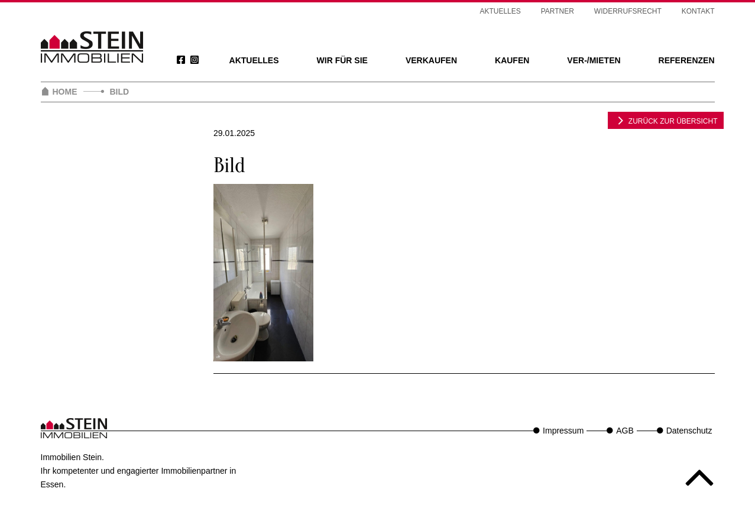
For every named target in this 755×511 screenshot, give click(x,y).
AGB (625, 430)
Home (65, 91)
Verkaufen (431, 60)
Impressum (563, 430)
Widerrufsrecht (628, 11)
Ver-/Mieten (593, 60)
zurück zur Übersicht (666, 120)
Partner (557, 11)
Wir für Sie (342, 60)
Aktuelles (254, 60)
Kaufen (512, 60)
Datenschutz (689, 430)
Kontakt (698, 11)
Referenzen (687, 60)
